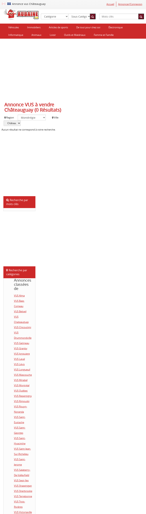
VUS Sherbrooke (23, 491)
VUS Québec (21, 390)
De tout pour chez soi (88, 27)
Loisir (53, 35)
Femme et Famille (104, 35)
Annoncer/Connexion (130, 4)
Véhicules (13, 27)
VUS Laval (19, 359)
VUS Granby (20, 348)
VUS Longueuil (22, 369)
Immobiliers (34, 27)
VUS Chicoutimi (22, 327)
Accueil (110, 4)
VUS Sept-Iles (21, 480)
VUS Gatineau (21, 343)
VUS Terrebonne (23, 496)
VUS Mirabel (21, 380)
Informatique (15, 35)
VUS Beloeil (20, 311)
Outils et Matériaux (75, 35)
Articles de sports (58, 27)
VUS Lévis (19, 364)
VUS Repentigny (23, 396)
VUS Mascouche (23, 374)
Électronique (116, 27)
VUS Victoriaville (23, 512)
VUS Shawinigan (23, 485)
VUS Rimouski (21, 401)
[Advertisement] (73, 68)
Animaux (36, 35)
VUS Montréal (21, 385)
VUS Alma (19, 295)
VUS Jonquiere (22, 353)
